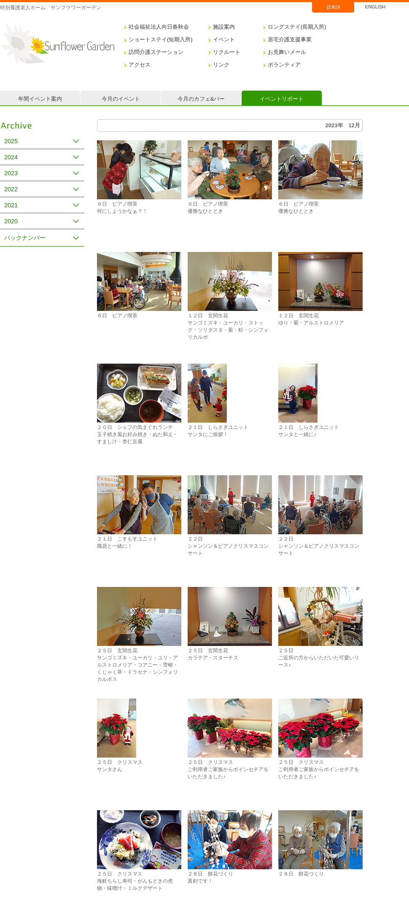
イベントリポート (282, 99)
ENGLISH (375, 6)
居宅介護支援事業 (290, 39)
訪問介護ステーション (156, 52)
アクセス (140, 65)
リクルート (226, 52)
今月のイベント (121, 99)
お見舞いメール (287, 52)
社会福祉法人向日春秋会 (159, 27)
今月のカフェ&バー (201, 99)
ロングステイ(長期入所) (297, 27)
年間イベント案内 (40, 99)
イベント (224, 39)
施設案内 (224, 27)
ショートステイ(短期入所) (161, 39)
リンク (221, 65)
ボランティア (284, 65)
